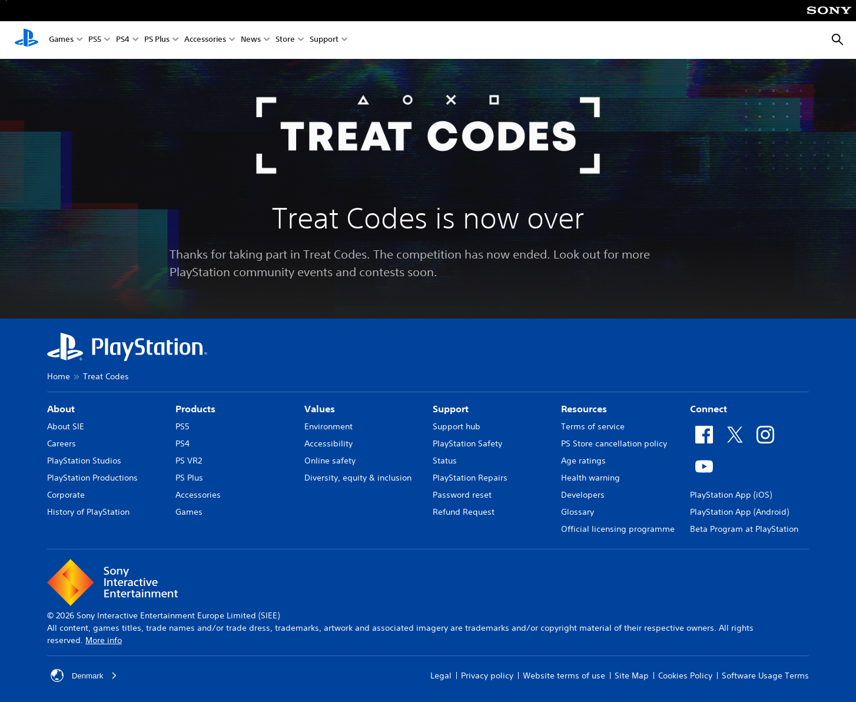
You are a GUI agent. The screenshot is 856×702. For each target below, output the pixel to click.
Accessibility (328, 443)
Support (324, 40)
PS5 (94, 40)
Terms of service (593, 426)
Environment (328, 426)
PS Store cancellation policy (614, 443)
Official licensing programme (618, 529)
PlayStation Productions (92, 477)
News (251, 40)
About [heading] (61, 409)
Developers (583, 494)
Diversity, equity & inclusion (358, 477)
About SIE (65, 426)
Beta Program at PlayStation (744, 529)
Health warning (590, 477)
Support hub (456, 426)
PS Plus (157, 40)
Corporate (66, 494)
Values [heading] (319, 409)
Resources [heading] (584, 409)
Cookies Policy (685, 675)
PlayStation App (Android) (739, 511)
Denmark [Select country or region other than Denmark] (85, 675)
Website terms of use (564, 675)
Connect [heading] (708, 409)
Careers (61, 443)
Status (445, 460)
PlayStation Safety (467, 443)
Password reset (462, 494)
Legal (441, 675)
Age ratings (583, 460)
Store (285, 40)
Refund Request (464, 511)
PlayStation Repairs (470, 477)
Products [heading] (195, 409)
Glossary (577, 511)
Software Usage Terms (765, 675)
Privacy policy (487, 675)
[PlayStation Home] (26, 40)
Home (58, 376)
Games (61, 40)
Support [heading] (451, 409)
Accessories (205, 40)
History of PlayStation (88, 511)
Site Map (632, 675)
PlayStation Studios (84, 460)
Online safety (330, 460)
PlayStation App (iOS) (731, 494)
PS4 (123, 40)
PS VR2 (188, 460)
